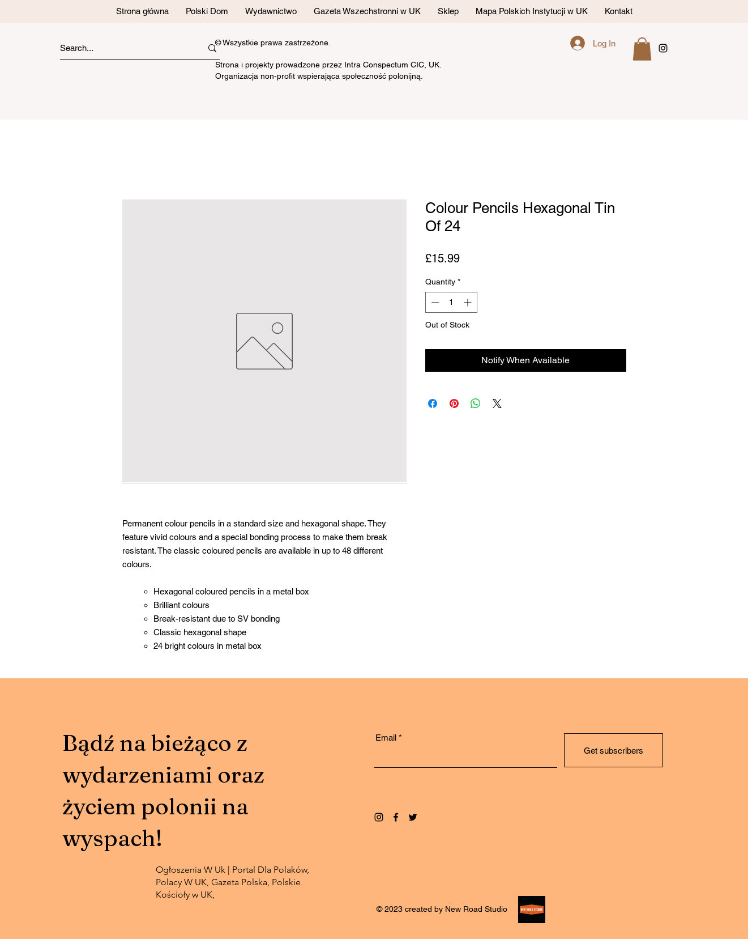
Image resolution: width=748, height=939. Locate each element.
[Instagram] (378, 817)
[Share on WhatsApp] (475, 403)
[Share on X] (497, 403)
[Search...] (120, 48)
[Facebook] (395, 817)
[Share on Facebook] (432, 403)
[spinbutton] (451, 302)
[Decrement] (434, 302)
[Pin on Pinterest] (454, 403)
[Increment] (468, 302)
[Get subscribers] (613, 750)
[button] (642, 49)
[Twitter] (412, 817)
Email (385, 737)
